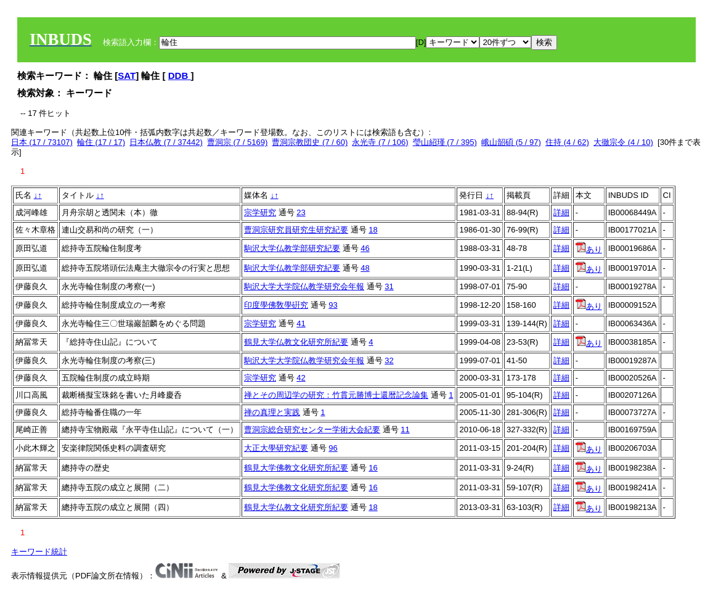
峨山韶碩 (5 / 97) (511, 142)
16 (373, 467)
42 (300, 377)
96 (332, 448)
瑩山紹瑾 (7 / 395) (445, 142)
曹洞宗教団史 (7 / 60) (310, 142)
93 (332, 305)
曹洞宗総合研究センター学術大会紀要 (312, 429)
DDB (179, 75)
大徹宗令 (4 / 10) (623, 142)
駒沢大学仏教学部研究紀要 (292, 248)
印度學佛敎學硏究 (276, 305)
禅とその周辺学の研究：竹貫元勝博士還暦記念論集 (336, 395)
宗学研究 (260, 212)
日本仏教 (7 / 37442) (166, 142)
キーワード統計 (39, 551)
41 (300, 323)
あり (589, 249)
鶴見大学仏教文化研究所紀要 (296, 342)
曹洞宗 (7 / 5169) (237, 142)
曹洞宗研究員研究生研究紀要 (296, 229)
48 (365, 268)
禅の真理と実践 (272, 412)
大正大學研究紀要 (276, 448)
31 (389, 286)
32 (389, 360)
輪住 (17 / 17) (101, 142)
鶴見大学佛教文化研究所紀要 (296, 467)
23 (300, 212)
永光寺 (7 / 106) (380, 142)
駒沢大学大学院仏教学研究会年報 (304, 286)
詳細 (561, 212)
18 (373, 229)
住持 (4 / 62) (567, 142)
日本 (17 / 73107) (42, 142)
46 (365, 248)
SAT (127, 75)
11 (405, 429)
